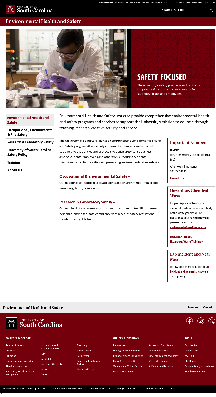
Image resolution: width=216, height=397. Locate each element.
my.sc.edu (190, 356)
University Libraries (158, 361)
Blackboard (190, 361)
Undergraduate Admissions (126, 351)
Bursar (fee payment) (124, 361)
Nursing (45, 375)
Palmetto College (86, 369)
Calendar (179, 3)
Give (214, 3)
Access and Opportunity (161, 345)
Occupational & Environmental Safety (93, 177)
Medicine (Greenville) (52, 364)
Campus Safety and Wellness (199, 366)
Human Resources (158, 351)
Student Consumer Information (66, 389)
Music (44, 369)
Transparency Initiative (98, 389)
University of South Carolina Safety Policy (29, 152)
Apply (207, 3)
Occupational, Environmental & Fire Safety (30, 132)
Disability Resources (123, 372)
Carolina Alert (191, 345)
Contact (207, 307)
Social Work (83, 356)
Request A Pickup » (181, 237)
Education (11, 356)
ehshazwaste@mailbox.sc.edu (188, 227)
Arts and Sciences (15, 345)
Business (10, 351)
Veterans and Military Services (128, 366)
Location (193, 307)
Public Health (84, 351)
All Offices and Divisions (161, 366)
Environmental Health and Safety (28, 120)
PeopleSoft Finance (195, 372)
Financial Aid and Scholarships (128, 356)
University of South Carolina (19, 389)
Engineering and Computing (20, 361)
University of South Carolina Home (29, 10)
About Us (14, 170)
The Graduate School (16, 366)
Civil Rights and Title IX (127, 389)
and (43, 21)
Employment (119, 345)
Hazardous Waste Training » (186, 241)
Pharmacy (82, 345)
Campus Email (192, 351)
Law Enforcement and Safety (163, 356)
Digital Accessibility (153, 389)
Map (188, 3)
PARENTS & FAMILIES (159, 3)
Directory (197, 3)
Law (43, 354)
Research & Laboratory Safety (30, 142)
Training (13, 163)
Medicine (46, 359)
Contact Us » (177, 178)
